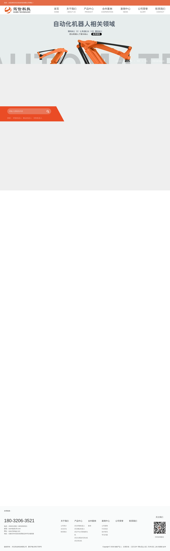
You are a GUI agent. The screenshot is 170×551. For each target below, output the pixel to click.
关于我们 (71, 10)
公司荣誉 (143, 10)
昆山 (142, 547)
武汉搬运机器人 (79, 529)
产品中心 (89, 10)
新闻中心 (125, 10)
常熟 (139, 547)
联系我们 (160, 10)
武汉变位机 (78, 541)
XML (146, 61)
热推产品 (118, 547)
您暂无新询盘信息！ (159, 61)
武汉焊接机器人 (79, 526)
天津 (149, 547)
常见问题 (105, 535)
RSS (138, 61)
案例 (89, 526)
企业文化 (64, 529)
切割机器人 (38, 118)
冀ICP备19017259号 (35, 547)
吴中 (135, 547)
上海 (156, 547)
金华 (164, 547)
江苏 (132, 547)
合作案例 (107, 10)
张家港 (160, 547)
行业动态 (105, 529)
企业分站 (119, 61)
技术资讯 (105, 532)
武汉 (152, 547)
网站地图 (129, 61)
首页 (56, 10)
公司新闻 (105, 526)
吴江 (145, 547)
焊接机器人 (17, 118)
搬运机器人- (27, 118)
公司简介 (64, 526)
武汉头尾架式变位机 (81, 538)
